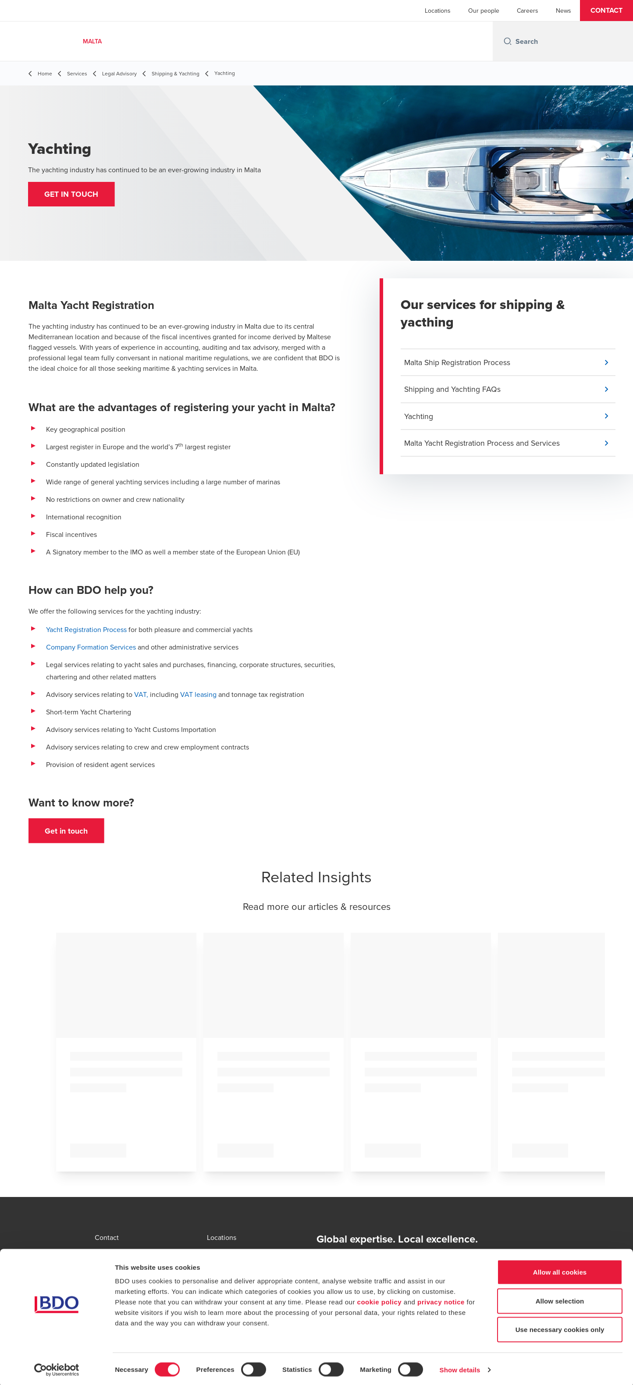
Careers (527, 10)
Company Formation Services (92, 647)
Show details (460, 1367)
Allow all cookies (560, 1270)
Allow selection (560, 1299)
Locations (438, 10)
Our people (483, 10)
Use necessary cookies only (560, 1327)
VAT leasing (198, 694)
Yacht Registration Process (86, 629)
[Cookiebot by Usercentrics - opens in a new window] (56, 1367)
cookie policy (379, 1299)
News (563, 10)
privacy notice (441, 1299)
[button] (606, 10)
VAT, (140, 694)
